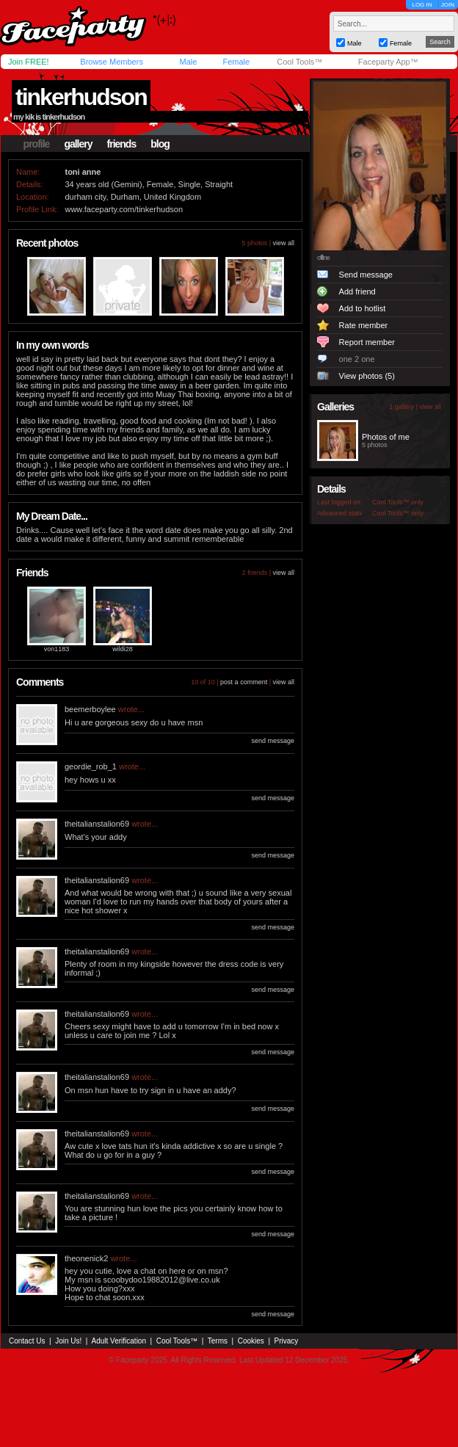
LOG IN (422, 4)
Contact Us (27, 1341)
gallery (78, 144)
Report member (367, 342)
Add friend (357, 291)
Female (236, 61)
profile (36, 144)
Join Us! (68, 1341)
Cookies (251, 1341)
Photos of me (386, 436)
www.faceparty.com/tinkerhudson (124, 209)
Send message (366, 274)
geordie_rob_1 (91, 766)
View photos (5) (367, 375)
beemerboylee (90, 709)
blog (160, 144)
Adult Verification (118, 1341)
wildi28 (122, 649)
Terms (218, 1341)
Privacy (287, 1341)
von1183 (57, 649)
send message (272, 740)
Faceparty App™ (388, 61)
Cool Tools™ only (398, 502)
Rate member (363, 325)
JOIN (447, 4)
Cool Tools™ (299, 61)
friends (122, 144)
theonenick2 (86, 1258)
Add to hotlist (362, 308)
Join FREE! (28, 61)
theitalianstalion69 (97, 823)
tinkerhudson (81, 97)
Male (188, 61)
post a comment (243, 682)
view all (283, 243)
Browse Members (111, 61)
